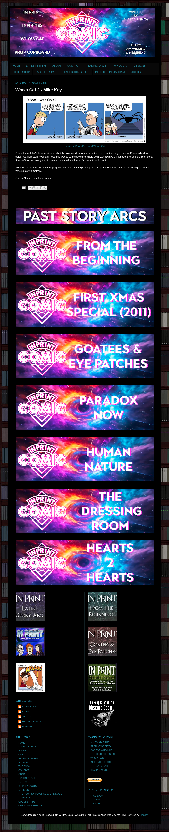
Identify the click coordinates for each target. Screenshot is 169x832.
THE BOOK (24, 766)
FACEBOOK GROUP (76, 72)
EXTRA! (22, 782)
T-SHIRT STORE (27, 778)
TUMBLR (95, 799)
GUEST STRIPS (26, 801)
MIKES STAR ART (99, 742)
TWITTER (95, 803)
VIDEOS (136, 72)
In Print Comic (29, 706)
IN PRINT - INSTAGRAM (110, 72)
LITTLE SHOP (21, 72)
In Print (26, 711)
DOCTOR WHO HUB (101, 750)
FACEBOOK (96, 795)
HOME (16, 65)
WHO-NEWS (97, 758)
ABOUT (56, 65)
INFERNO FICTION (100, 762)
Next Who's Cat (96, 146)
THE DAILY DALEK (100, 766)
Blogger (144, 815)
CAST (21, 754)
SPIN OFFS (24, 797)
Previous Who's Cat (75, 146)
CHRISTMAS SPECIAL (30, 805)
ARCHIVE (23, 762)
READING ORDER (97, 65)
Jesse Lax (27, 716)
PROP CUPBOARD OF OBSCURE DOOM (40, 794)
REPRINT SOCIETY (100, 746)
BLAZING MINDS (99, 770)
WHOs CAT (121, 65)
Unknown (27, 726)
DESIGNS (139, 65)
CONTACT (73, 65)
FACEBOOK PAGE (46, 72)
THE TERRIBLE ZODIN (102, 754)
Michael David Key (31, 721)
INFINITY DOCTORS (29, 786)
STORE (22, 774)
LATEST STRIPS (36, 65)
